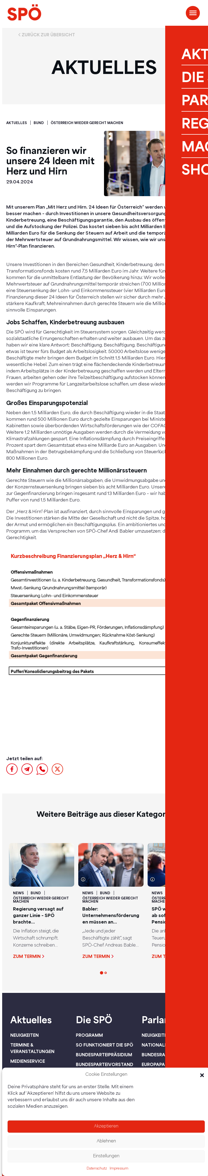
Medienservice (27, 1061)
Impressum (119, 1168)
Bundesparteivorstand (104, 1064)
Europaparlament (164, 1064)
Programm (89, 1035)
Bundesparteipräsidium (104, 1054)
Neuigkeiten (24, 1035)
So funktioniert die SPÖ (104, 1045)
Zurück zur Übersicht (48, 34)
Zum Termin (27, 956)
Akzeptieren (106, 1127)
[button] (202, 1075)
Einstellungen (106, 1156)
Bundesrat (155, 1054)
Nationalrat (157, 1045)
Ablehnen (106, 1141)
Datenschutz (97, 1168)
